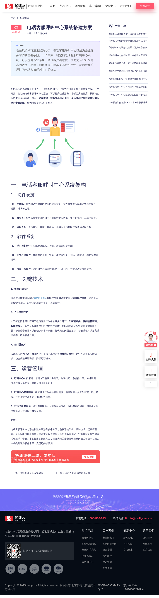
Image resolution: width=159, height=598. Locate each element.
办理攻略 (25, 17)
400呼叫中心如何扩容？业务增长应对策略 (128, 61)
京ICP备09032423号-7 (109, 590)
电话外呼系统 (88, 553)
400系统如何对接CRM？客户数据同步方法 (127, 109)
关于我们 (125, 6)
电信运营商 (108, 540)
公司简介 (147, 540)
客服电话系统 (88, 546)
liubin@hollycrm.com (139, 521)
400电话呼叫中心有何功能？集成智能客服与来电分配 (128, 93)
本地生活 (107, 571)
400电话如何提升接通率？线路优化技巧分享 (128, 85)
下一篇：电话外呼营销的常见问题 (73, 476)
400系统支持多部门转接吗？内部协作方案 (128, 77)
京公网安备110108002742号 (133, 590)
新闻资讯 (128, 540)
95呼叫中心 (87, 565)
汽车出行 (107, 559)
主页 (13, 17)
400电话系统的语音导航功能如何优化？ (127, 46)
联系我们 (147, 553)
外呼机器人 (87, 559)
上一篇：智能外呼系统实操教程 (27, 476)
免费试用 (145, 6)
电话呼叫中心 (41, 301)
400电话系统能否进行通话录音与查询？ (127, 38)
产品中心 (65, 6)
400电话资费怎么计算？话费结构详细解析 (128, 69)
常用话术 (128, 553)
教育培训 (107, 553)
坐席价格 (80, 6)
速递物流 (107, 565)
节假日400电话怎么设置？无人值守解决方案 (128, 54)
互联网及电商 (109, 546)
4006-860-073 (97, 521)
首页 (53, 6)
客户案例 (95, 6)
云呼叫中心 (87, 540)
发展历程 (147, 546)
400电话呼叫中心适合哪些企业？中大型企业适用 (128, 101)
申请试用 (79, 505)
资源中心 (110, 6)
